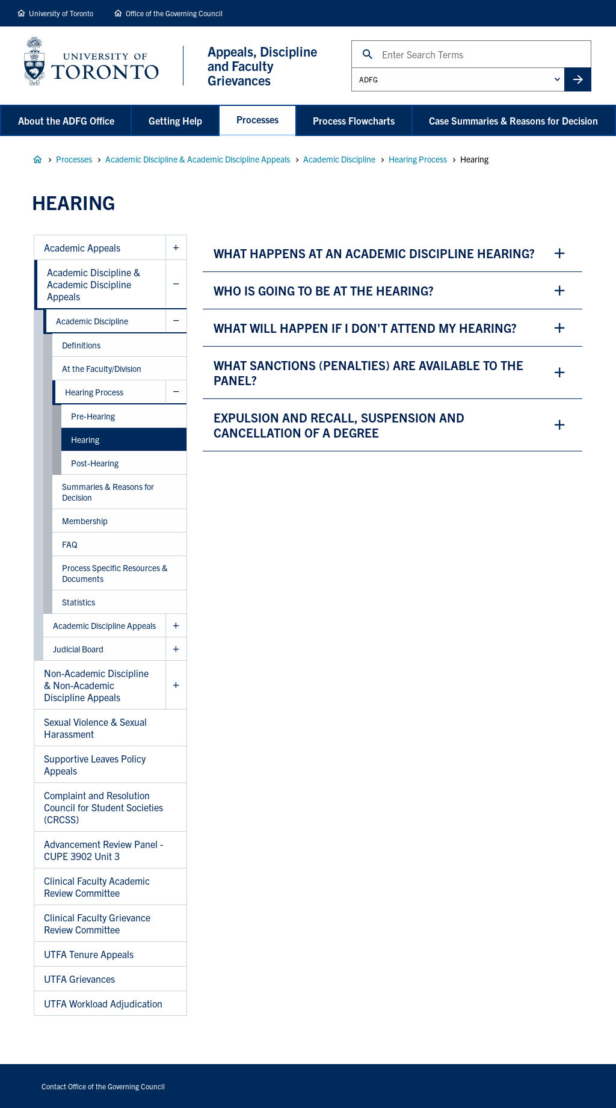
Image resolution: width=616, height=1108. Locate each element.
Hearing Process (418, 158)
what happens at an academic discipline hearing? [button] (374, 253)
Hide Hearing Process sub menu (175, 392)
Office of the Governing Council (174, 12)
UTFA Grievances (79, 979)
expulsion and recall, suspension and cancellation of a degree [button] (339, 425)
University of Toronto (61, 12)
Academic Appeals (82, 247)
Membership (85, 520)
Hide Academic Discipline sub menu (175, 321)
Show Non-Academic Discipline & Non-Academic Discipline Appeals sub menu (175, 685)
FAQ (70, 544)
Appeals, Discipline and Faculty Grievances (37, 159)
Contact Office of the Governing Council (103, 1086)
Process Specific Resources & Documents (115, 573)
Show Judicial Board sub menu (175, 649)
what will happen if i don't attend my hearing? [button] (365, 327)
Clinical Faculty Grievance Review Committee (97, 923)
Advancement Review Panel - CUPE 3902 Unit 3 (103, 850)
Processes (257, 119)
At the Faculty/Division (101, 368)
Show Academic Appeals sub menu (175, 247)
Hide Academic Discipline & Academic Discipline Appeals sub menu (175, 284)
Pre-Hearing (93, 415)
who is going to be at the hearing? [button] (324, 290)
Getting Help (175, 120)
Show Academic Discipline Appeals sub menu (175, 625)
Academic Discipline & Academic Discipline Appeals (197, 158)
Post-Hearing (95, 462)
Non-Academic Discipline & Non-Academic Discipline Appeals (96, 685)
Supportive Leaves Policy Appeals (95, 764)
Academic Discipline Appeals (104, 625)
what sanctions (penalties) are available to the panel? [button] (368, 372)
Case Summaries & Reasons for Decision (513, 120)
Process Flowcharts (354, 120)
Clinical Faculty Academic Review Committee (97, 886)
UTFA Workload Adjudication (103, 1003)
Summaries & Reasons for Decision (108, 492)
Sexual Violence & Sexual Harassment (95, 728)
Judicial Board (78, 648)
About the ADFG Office (66, 120)
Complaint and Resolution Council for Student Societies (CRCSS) (103, 807)
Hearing (85, 439)
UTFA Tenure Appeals (89, 954)
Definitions (81, 344)
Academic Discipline (339, 158)
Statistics (78, 601)
